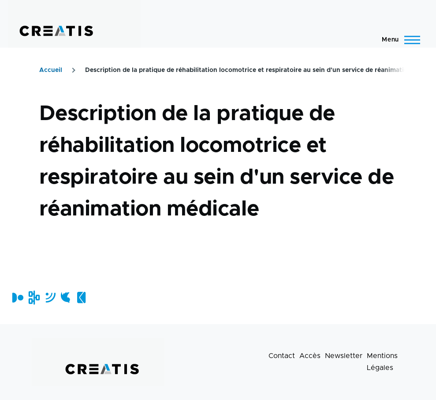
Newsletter (343, 355)
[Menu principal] (398, 40)
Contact (281, 355)
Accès (309, 355)
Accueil (50, 70)
